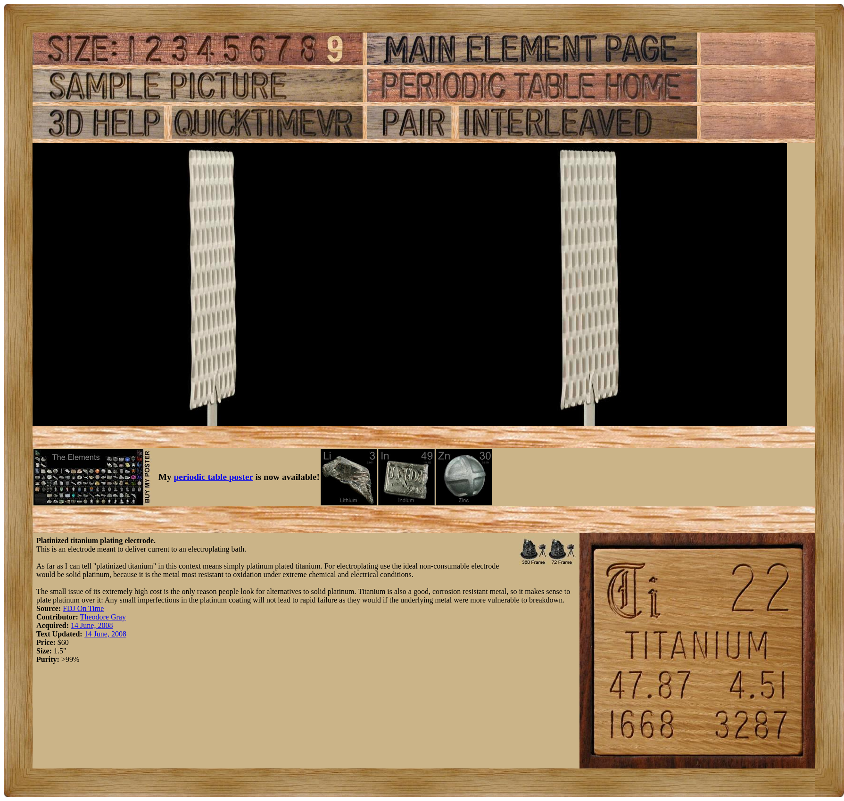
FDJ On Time (83, 608)
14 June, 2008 (92, 625)
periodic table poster (213, 477)
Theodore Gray (103, 617)
